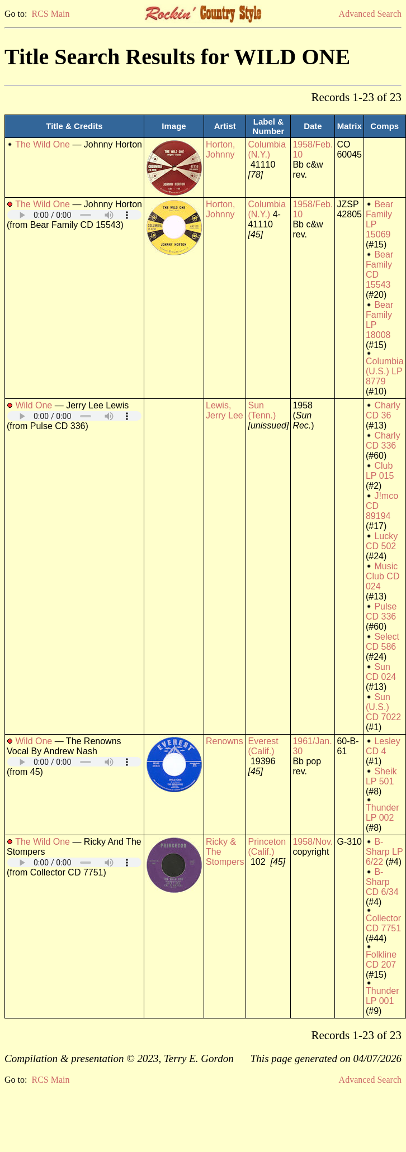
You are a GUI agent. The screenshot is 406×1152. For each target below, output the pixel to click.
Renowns (224, 741)
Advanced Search (370, 13)
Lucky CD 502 (382, 541)
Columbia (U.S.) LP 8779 (385, 371)
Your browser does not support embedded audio (74, 215)
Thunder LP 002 (382, 812)
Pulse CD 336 (381, 611)
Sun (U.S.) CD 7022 (383, 707)
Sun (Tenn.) (262, 410)
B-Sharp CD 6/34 (382, 882)
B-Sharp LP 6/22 (384, 852)
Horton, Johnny (220, 149)
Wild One (33, 405)
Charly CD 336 (383, 440)
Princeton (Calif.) (267, 846)
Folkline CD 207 (381, 959)
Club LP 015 (380, 470)
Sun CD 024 (381, 672)
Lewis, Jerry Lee (224, 410)
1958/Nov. (312, 841)
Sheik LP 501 (381, 776)
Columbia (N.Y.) (267, 149)
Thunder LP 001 (382, 996)
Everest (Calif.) (263, 746)
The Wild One (42, 144)
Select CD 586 (382, 641)
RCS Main (50, 13)
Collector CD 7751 (383, 923)
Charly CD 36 (383, 410)
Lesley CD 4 (383, 746)
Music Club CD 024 (382, 576)
